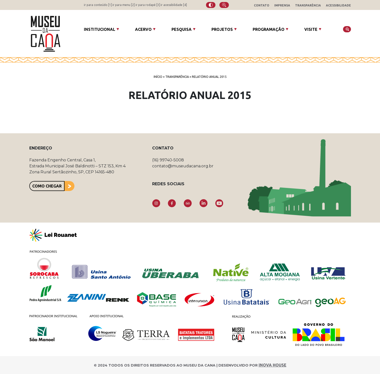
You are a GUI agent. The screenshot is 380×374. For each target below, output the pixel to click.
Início (158, 76)
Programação (268, 29)
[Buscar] (347, 29)
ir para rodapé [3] (148, 4)
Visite (310, 29)
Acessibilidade (338, 5)
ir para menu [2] (123, 4)
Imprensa (282, 5)
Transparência (308, 5)
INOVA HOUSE (272, 365)
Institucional (99, 29)
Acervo (143, 29)
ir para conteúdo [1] (98, 4)
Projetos (222, 29)
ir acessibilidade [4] (174, 4)
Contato (261, 5)
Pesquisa (182, 29)
